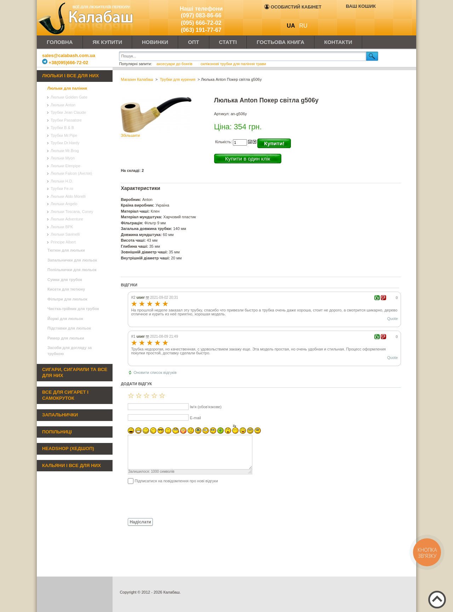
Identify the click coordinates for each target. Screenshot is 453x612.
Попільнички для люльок (72, 270)
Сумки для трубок (64, 279)
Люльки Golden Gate (69, 97)
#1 (133, 336)
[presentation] (174, 501)
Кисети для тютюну (66, 289)
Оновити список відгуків (155, 372)
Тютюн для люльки (66, 250)
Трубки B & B (62, 127)
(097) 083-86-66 (201, 15)
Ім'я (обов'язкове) (205, 407)
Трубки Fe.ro (62, 188)
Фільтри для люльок (67, 299)
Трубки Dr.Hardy (65, 143)
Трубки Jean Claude (68, 112)
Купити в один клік (247, 159)
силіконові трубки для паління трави (233, 64)
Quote (392, 318)
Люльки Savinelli (65, 234)
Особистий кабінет (292, 7)
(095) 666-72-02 (201, 23)
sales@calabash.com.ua (68, 55)
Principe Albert (63, 242)
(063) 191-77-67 (201, 30)
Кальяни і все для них (71, 465)
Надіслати (140, 522)
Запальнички (60, 414)
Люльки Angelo (64, 204)
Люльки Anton (63, 105)
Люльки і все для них (70, 75)
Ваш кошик (360, 6)
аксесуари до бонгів (174, 64)
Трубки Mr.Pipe (64, 135)
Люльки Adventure (67, 219)
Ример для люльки (65, 338)
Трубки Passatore (66, 120)
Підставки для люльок (69, 328)
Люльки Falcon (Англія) (71, 173)
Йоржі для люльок (65, 318)
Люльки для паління (67, 88)
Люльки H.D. (62, 181)
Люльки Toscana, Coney (72, 211)
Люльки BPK (62, 227)
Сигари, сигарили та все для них (74, 372)
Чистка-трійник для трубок (73, 309)
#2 (133, 297)
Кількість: (224, 142)
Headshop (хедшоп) (68, 448)
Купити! (274, 143)
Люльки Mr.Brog (65, 150)
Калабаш (86, 17)
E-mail (195, 418)
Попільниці (57, 431)
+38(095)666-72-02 (65, 62)
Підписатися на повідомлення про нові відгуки (176, 481)
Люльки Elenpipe (65, 166)
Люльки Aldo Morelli (68, 196)
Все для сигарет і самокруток (65, 395)
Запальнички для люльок (72, 260)
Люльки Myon (63, 158)
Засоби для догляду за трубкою (69, 351)
